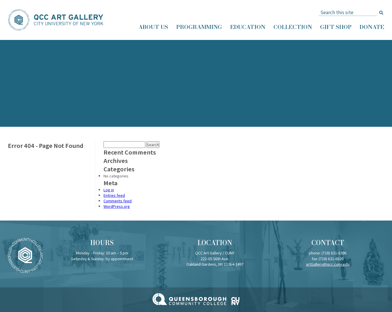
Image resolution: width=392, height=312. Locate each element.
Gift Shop (335, 27)
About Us (153, 27)
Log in (109, 189)
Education (247, 27)
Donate (372, 27)
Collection (292, 27)
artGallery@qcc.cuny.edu (327, 264)
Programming (199, 27)
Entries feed (114, 195)
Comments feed (118, 200)
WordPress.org (117, 206)
